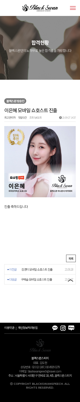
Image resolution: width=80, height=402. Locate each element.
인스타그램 (70, 258)
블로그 (70, 271)
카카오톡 (70, 246)
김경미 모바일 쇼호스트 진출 (36, 269)
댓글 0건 (22, 117)
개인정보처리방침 (27, 327)
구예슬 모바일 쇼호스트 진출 (36, 279)
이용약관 (9, 327)
